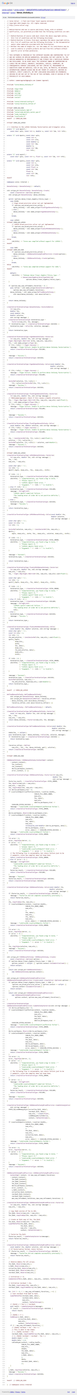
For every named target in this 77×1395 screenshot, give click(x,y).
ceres (13, 12)
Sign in (73, 3)
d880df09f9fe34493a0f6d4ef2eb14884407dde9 (46, 10)
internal (5, 12)
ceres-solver (7, 10)
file (43, 17)
